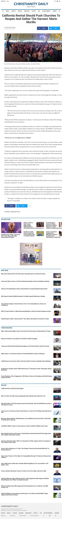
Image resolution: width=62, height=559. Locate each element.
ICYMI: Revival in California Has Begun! (12, 388)
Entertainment (46, 11)
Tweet (53, 28)
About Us (3, 515)
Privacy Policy (23, 515)
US (3, 11)
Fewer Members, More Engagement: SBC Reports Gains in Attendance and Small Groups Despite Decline (26, 376)
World (7, 11)
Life (39, 11)
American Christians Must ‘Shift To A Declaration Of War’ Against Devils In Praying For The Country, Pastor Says (26, 441)
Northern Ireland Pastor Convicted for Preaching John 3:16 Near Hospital (29, 234)
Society (34, 11)
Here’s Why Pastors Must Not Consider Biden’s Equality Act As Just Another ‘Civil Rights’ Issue (24, 464)
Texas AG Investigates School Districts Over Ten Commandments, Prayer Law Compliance (23, 304)
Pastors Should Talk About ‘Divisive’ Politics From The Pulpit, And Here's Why (23, 471)
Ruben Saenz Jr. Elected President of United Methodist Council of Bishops (23, 353)
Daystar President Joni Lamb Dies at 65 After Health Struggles (19, 338)
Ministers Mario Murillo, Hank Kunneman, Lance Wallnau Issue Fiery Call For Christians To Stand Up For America (26, 419)
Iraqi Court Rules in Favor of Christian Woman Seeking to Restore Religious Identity (25, 281)
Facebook (55, 1)
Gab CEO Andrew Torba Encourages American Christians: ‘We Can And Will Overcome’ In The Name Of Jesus (26, 404)
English (3, 1)
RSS (59, 1)
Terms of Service (34, 515)
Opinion (54, 11)
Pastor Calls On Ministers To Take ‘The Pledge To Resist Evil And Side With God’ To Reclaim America (25, 449)
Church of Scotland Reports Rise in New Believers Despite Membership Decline (24, 289)
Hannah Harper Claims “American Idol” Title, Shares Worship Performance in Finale (10, 236)
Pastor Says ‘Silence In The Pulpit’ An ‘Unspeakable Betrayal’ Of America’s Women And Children (26, 456)
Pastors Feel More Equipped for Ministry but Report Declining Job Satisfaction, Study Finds (53, 234)
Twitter (57, 1)
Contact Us (12, 515)
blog (28, 77)
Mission (20, 11)
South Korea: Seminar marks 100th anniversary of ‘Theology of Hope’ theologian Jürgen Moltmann (26, 369)
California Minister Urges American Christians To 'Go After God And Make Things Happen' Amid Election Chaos (24, 494)
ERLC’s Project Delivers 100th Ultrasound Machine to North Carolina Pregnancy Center (26, 311)
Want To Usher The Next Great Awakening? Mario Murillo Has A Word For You (23, 396)
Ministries (27, 11)
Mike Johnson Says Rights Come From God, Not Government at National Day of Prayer (26, 331)
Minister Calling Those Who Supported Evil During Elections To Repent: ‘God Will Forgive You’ (24, 486)
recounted (29, 160)
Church (13, 11)
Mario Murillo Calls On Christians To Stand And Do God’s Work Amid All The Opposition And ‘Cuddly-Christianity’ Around (26, 434)
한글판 (7, 1)
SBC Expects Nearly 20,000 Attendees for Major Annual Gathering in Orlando (23, 296)
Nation (3, 513)
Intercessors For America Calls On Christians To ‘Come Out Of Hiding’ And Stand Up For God (26, 411)
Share (41, 28)
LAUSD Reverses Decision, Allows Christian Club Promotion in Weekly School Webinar (26, 361)
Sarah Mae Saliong (10, 27)
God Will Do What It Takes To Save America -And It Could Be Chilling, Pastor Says (24, 426)
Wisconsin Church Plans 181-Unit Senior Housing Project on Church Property (23, 274)
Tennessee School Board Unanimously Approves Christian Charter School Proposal (25, 346)
